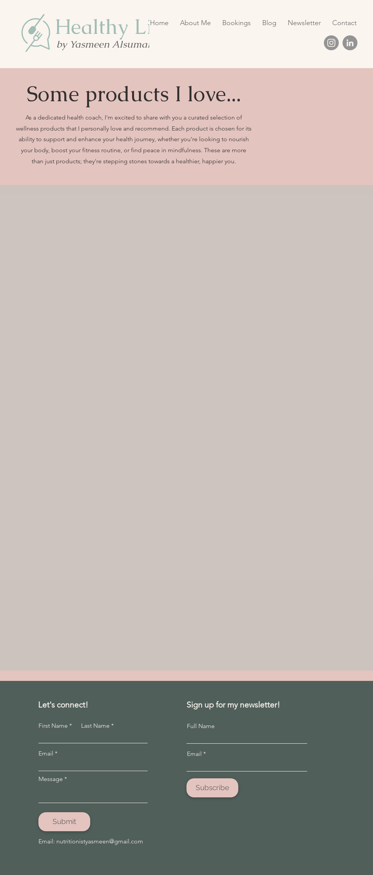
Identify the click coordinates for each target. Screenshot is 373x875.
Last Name (95, 726)
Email (45, 754)
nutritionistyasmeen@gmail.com (99, 841)
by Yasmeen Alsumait (105, 44)
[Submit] (64, 821)
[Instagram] (331, 42)
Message (50, 779)
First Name (53, 726)
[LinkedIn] (350, 42)
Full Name (201, 726)
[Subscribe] (212, 787)
